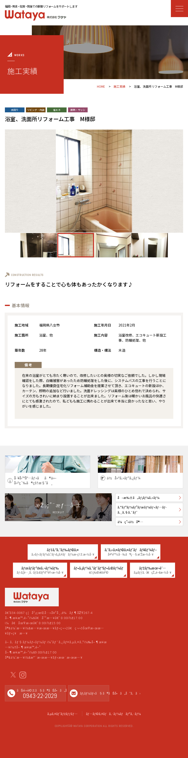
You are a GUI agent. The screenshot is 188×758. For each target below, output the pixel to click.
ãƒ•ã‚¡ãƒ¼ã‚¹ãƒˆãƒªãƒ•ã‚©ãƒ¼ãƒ (98, 570)
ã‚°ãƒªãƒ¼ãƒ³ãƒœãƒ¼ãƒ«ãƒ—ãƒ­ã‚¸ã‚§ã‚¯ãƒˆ (142, 510)
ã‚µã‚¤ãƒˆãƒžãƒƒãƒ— (62, 713)
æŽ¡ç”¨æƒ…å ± (58, 508)
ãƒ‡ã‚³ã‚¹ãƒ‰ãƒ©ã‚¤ (62, 551)
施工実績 (119, 86)
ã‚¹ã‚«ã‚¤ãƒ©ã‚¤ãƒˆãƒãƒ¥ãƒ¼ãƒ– (131, 551)
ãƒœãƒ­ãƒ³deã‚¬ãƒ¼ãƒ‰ (40, 570)
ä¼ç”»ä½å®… (130, 521)
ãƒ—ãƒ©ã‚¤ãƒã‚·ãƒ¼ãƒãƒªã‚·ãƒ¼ (113, 713)
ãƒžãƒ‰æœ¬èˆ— (152, 570)
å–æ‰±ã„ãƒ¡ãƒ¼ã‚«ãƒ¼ (138, 497)
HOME (101, 86)
